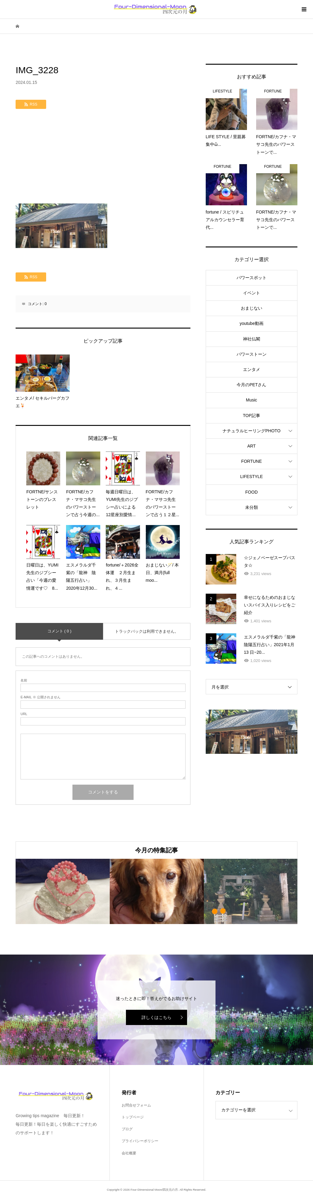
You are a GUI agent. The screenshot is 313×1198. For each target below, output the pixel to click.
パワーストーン (252, 354)
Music (251, 400)
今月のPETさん (251, 384)
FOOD (251, 492)
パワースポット (252, 277)
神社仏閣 (251, 338)
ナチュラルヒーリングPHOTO (252, 430)
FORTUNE (251, 461)
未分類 (251, 507)
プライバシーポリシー (140, 1141)
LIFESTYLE (251, 476)
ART (251, 446)
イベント (251, 292)
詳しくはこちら (156, 1017)
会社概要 (129, 1153)
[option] (63, 891)
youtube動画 (251, 323)
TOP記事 (251, 415)
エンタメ (251, 369)
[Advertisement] (103, 157)
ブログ (127, 1129)
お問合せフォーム (136, 1105)
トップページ (133, 1117)
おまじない (251, 308)
